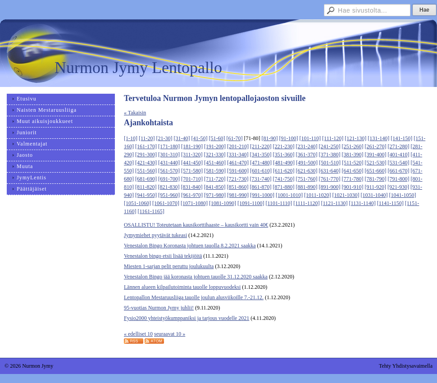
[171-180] (169, 146)
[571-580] (192, 171)
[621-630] (307, 171)
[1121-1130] (334, 203)
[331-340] (238, 154)
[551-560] (146, 171)
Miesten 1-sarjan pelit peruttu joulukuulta (169, 266)
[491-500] (307, 163)
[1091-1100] (250, 203)
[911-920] (376, 187)
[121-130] (355, 138)
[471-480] (261, 163)
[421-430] (146, 163)
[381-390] (353, 154)
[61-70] (235, 138)
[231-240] (307, 146)
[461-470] (238, 163)
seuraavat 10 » (169, 334)
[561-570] (169, 171)
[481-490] (284, 163)
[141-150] (401, 138)
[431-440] (169, 163)
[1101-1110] (279, 203)
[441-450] (192, 163)
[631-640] (330, 171)
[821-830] (169, 187)
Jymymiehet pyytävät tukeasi (155, 235)
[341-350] (261, 154)
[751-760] (307, 179)
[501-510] (330, 163)
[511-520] (353, 163)
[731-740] (261, 179)
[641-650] (353, 171)
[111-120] (332, 138)
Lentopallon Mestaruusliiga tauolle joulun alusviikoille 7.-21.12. (194, 297)
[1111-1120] (306, 203)
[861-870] (261, 187)
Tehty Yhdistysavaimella (405, 366)
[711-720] (215, 179)
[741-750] (284, 179)
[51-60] (217, 138)
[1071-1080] (194, 203)
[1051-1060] (137, 203)
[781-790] (376, 179)
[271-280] (399, 146)
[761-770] (330, 179)
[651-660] (376, 171)
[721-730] (238, 179)
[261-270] (376, 146)
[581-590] (215, 171)
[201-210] (238, 146)
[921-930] (398, 187)
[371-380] (330, 154)
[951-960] (169, 195)
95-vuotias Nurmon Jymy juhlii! (159, 308)
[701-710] (192, 179)
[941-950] (146, 195)
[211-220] (261, 146)
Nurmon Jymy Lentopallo (138, 68)
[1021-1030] (346, 195)
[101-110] (310, 138)
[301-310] (169, 154)
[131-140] (378, 138)
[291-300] (146, 154)
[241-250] (330, 146)
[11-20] (147, 138)
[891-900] (330, 187)
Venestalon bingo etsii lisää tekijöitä (163, 256)
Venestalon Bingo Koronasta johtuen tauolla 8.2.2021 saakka (190, 245)
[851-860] (238, 187)
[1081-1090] (222, 203)
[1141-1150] (390, 203)
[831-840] (192, 187)
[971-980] (215, 195)
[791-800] (399, 179)
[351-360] (284, 154)
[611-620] (284, 171)
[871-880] (284, 187)
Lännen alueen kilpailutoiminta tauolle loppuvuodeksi (182, 287)
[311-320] (192, 154)
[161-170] (146, 146)
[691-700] (169, 179)
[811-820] (146, 187)
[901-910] (353, 187)
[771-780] (353, 179)
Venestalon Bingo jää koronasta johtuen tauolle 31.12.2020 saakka (196, 277)
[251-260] (353, 146)
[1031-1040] (374, 195)
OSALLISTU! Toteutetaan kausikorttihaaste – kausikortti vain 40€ (196, 225)
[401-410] (399, 154)
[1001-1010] (289, 195)
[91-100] (288, 138)
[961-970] (192, 195)
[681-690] (146, 179)
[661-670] (399, 171)
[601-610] (261, 171)
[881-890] (307, 187)
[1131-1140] (362, 203)
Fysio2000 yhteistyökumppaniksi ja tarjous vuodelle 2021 (186, 318)
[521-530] (376, 163)
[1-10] (130, 138)
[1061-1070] (165, 203)
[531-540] (399, 163)
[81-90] (270, 138)
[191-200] (215, 146)
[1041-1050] (402, 195)
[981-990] (238, 195)
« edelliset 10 (138, 334)
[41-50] (199, 138)
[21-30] (164, 138)
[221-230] (284, 146)
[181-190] (192, 146)
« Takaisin (135, 112)
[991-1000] (262, 195)
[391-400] (376, 154)
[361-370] (307, 154)
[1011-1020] (317, 195)
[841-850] (215, 187)
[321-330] (215, 154)
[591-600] (238, 171)
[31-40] (182, 138)
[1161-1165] (151, 211)
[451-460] (215, 163)
